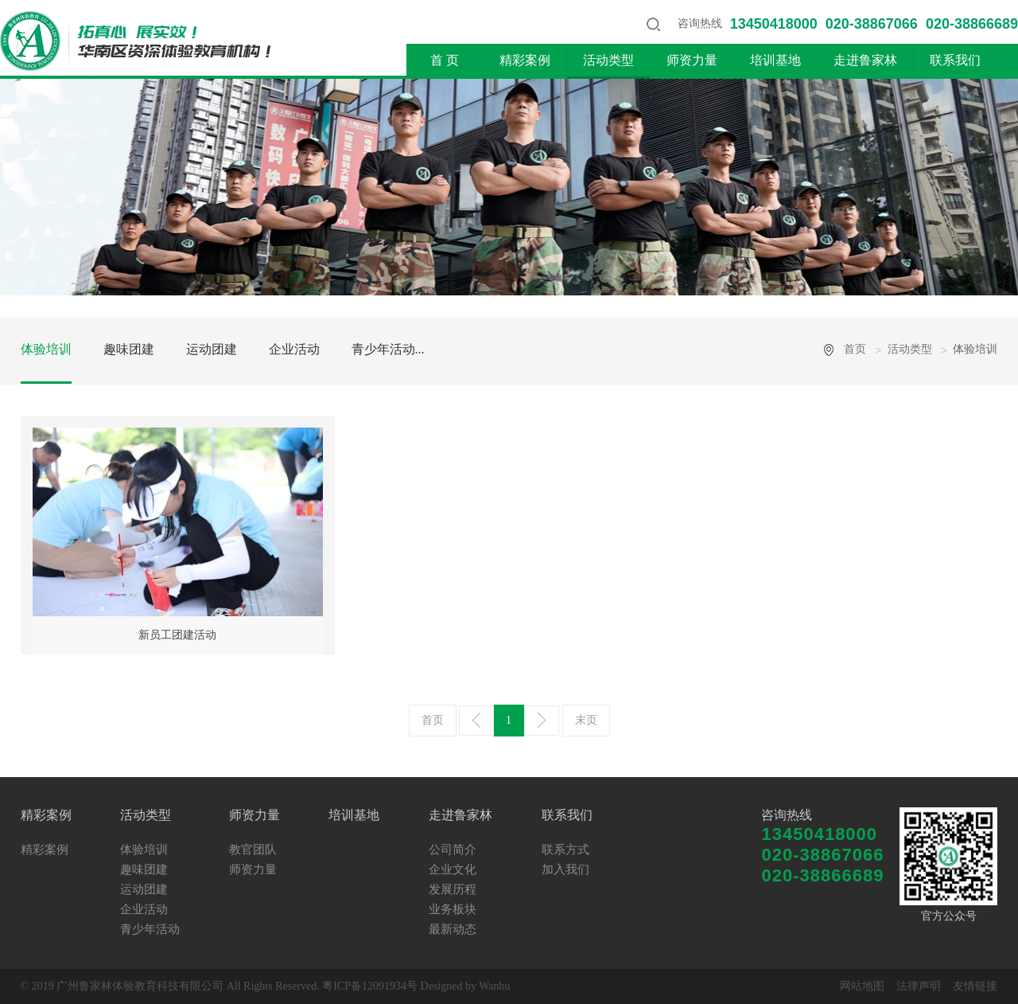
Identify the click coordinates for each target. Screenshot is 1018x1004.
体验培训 (46, 349)
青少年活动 (150, 929)
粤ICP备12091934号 (370, 986)
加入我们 (565, 869)
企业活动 (294, 349)
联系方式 (565, 849)
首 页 (444, 60)
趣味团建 (128, 349)
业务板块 (452, 909)
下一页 (541, 720)
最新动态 (452, 929)
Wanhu (494, 986)
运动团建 (211, 349)
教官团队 (253, 849)
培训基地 (775, 60)
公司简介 (452, 849)
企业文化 (452, 869)
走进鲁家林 (865, 60)
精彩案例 (524, 60)
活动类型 (608, 60)
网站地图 (862, 986)
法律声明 (918, 986)
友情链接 (975, 986)
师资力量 (691, 60)
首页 (855, 349)
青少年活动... (388, 349)
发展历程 (452, 889)
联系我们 (955, 60)
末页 (586, 720)
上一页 (476, 720)
